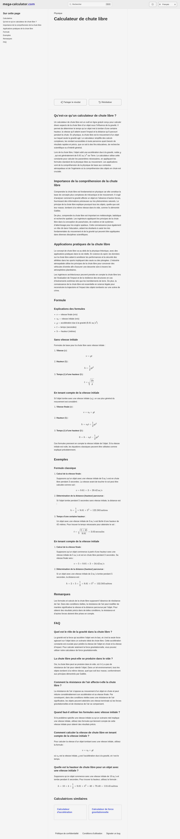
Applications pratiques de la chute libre (18, 29)
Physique (58, 13)
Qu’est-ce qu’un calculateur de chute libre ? (20, 22)
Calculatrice (7, 18)
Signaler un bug (113, 833)
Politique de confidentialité (66, 833)
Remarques (7, 39)
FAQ (4, 42)
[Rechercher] (90, 4)
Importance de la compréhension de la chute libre (22, 25)
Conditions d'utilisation (92, 833)
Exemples (7, 35)
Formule (6, 32)
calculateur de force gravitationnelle (81, 650)
